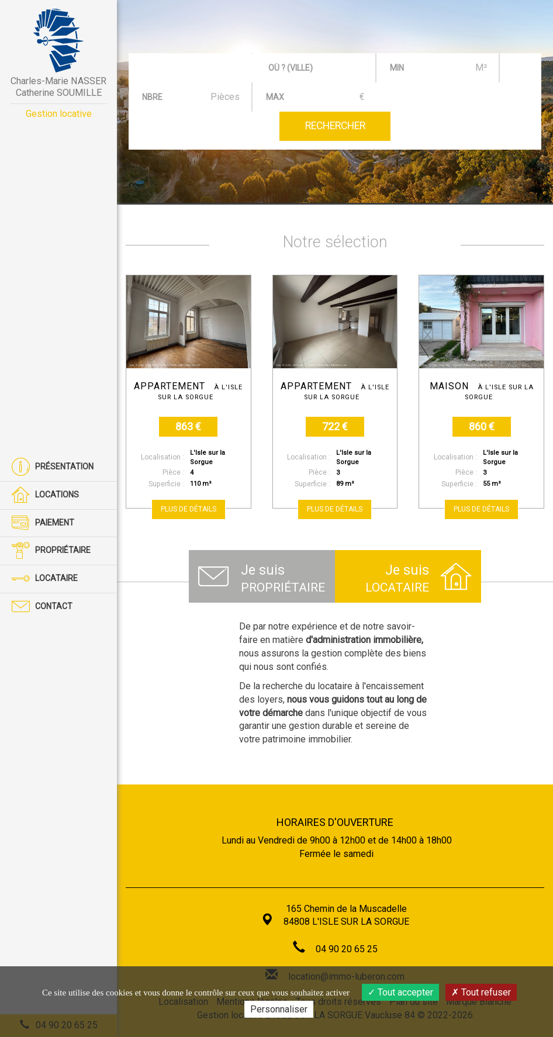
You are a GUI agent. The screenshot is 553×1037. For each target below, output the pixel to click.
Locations (45, 495)
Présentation (53, 467)
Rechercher (335, 126)
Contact (42, 607)
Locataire (45, 579)
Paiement (43, 523)
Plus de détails (188, 509)
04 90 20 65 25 (347, 949)
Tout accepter (400, 992)
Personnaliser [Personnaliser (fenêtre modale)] (278, 1009)
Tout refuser (481, 992)
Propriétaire (51, 551)
